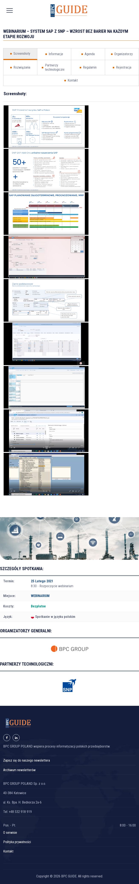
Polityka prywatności (17, 842)
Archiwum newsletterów (19, 770)
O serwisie (10, 833)
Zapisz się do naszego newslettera (26, 760)
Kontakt (8, 851)
